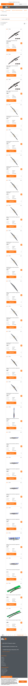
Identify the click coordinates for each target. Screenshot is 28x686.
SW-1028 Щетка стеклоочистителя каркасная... (12, 117)
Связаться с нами (6, 676)
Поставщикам (3, 665)
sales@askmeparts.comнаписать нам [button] (9, 646)
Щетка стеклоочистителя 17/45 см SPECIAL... (12, 419)
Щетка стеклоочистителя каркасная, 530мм (13, 217)
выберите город (18, 7)
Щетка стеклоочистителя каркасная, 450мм (13, 293)
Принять (22, 681)
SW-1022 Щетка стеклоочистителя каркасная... (12, 192)
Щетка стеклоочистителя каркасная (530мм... (12, 520)
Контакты (2, 658)
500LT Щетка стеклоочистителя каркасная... (12, 91)
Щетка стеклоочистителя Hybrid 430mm (13, 594)
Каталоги (2, 674)
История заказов (4, 671)
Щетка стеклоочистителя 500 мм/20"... (13, 569)
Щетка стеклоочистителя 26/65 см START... (12, 444)
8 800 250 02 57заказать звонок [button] (8, 643)
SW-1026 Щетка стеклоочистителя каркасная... (12, 142)
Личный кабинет (4, 668)
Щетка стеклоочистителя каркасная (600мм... (12, 469)
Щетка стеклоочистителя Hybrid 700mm (13, 620)
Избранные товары (4, 670)
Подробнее (11, 50)
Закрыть (20, 4)
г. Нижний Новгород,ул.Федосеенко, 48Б (10, 649)
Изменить (7, 4)
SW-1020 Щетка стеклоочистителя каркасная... (12, 242)
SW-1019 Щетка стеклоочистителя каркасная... (12, 268)
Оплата (2, 661)
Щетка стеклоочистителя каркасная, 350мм (13, 368)
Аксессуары (8, 10)
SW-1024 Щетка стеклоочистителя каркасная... (12, 167)
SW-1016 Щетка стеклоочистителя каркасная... (12, 343)
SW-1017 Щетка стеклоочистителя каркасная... (12, 318)
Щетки (25, 10)
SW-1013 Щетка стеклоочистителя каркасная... (12, 394)
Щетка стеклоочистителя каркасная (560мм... (12, 494)
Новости (2, 657)
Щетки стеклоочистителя (17, 10)
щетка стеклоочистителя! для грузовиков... (11, 41)
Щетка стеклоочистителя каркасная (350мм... (12, 545)
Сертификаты (3, 672)
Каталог (2, 10)
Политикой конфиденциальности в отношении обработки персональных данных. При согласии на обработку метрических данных (9, 683)
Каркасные (4, 11)
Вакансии (2, 662)
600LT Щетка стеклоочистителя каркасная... (12, 66)
